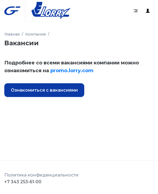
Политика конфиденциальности (41, 175)
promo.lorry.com (71, 71)
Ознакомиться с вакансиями (44, 90)
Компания (35, 34)
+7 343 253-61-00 (22, 181)
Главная (12, 34)
